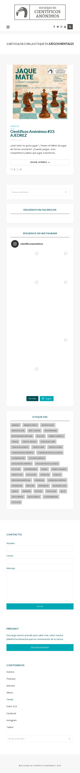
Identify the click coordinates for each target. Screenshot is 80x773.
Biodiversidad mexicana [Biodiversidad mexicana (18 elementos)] (22, 436)
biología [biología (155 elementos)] (40, 436)
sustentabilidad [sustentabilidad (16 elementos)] (51, 497)
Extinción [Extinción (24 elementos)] (45, 475)
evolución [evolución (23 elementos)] (31, 475)
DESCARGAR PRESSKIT (40, 647)
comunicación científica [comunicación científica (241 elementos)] (22, 453)
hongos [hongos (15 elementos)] (57, 475)
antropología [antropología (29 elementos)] (18, 431)
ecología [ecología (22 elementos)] (16, 469)
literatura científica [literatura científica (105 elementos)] (57, 480)
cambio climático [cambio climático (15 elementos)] (56, 436)
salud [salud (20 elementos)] (63, 491)
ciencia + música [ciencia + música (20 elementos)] (29, 442)
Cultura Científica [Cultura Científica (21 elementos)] (37, 458)
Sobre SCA (11, 706)
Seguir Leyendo (38, 162)
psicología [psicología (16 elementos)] (51, 491)
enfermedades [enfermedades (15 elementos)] (30, 469)
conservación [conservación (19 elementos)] (18, 458)
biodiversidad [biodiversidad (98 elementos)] (51, 431)
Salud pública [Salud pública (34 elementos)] (34, 497)
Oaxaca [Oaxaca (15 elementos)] (15, 491)
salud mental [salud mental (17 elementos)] (17, 497)
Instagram (11, 720)
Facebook (11, 713)
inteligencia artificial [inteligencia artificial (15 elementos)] (21, 480)
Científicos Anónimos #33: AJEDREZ (32, 133)
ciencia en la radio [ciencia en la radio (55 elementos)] (20, 447)
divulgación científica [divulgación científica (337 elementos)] (21, 464)
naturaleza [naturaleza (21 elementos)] (43, 486)
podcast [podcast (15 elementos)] (38, 491)
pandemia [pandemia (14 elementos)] (26, 491)
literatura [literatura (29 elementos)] (39, 480)
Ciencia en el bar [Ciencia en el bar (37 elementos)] (48, 442)
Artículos (10, 685)
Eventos (14, 126)
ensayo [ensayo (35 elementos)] (44, 469)
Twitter (10, 727)
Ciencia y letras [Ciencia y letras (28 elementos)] (55, 447)
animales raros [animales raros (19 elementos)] (30, 425)
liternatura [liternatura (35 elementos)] (17, 486)
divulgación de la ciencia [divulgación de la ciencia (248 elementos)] (47, 464)
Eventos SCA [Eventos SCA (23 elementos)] (17, 475)
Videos (9, 692)
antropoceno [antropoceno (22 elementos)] (48, 425)
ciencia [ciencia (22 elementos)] (15, 442)
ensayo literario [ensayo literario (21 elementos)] (59, 469)
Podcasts (11, 678)
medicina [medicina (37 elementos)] (30, 486)
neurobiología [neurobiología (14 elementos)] (59, 486)
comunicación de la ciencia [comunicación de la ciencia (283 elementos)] (50, 453)
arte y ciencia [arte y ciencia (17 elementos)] (34, 431)
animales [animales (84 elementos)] (15, 425)
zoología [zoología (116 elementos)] (16, 502)
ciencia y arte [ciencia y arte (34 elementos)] (38, 447)
